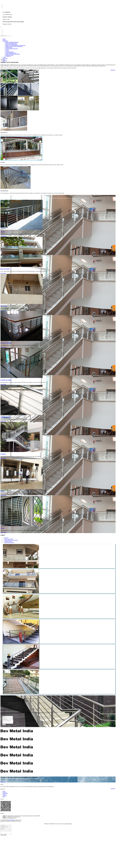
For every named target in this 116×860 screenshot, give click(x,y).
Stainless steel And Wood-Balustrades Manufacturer (15, 45)
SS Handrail (3, 454)
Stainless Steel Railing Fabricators (12, 42)
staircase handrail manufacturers (11, 48)
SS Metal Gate (8, 56)
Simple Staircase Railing (5, 417)
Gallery (4, 57)
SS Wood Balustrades (9, 51)
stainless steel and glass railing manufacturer (14, 46)
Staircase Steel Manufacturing (11, 44)
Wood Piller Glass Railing (5, 380)
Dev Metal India (11, 820)
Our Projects (5, 58)
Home (4, 38)
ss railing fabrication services (11, 52)
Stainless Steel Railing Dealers (11, 43)
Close (5, 836)
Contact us (5, 796)
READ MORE (3, 236)
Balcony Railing (3, 305)
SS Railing (2, 231)
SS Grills (7, 50)
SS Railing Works (8, 47)
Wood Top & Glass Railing (5, 342)
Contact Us (5, 60)
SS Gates (7, 49)
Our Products (5, 41)
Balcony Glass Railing (5, 268)
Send (2, 836)
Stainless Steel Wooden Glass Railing (12, 54)
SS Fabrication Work (9, 55)
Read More (113, 70)
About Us (5, 39)
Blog (4, 797)
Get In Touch (3, 782)
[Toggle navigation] (0, 27)
